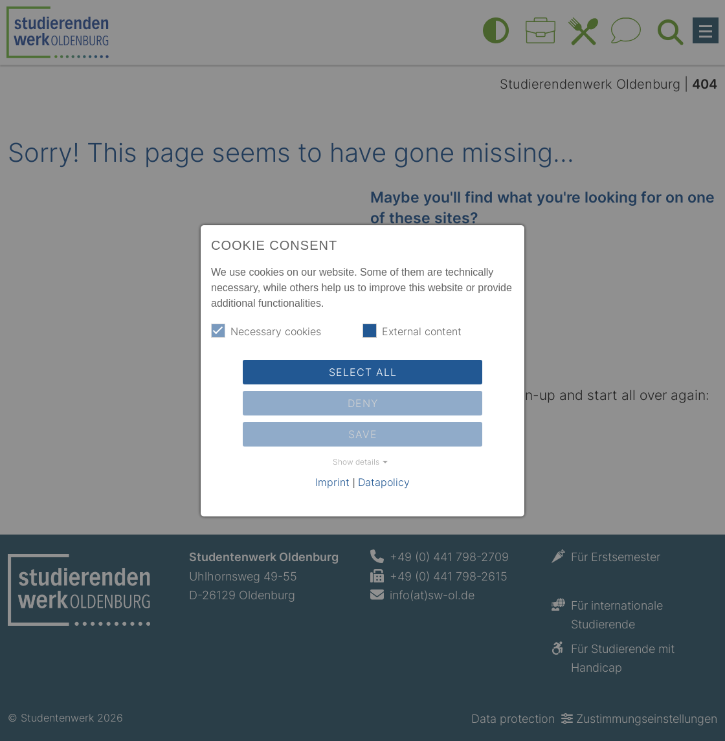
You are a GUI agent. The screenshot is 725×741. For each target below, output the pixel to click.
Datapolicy (384, 482)
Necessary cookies (266, 331)
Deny (363, 403)
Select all (363, 372)
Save (362, 434)
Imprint (332, 482)
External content (412, 331)
